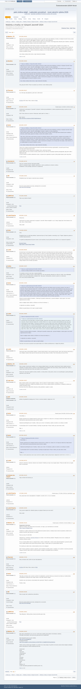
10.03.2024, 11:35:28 (23, 349)
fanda (9, 125)
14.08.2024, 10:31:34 (23, 522)
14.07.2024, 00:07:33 (23, 460)
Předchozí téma (65, 28)
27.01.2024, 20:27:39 (23, 161)
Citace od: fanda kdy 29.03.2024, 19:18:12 (30, 438)
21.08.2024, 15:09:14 (23, 611)
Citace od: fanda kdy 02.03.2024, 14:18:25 (30, 316)
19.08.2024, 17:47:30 (23, 557)
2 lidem (20, 56)
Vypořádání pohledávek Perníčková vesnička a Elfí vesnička (43, 13)
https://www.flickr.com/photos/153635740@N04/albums (30, 118)
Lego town (11, 380)
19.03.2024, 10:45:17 (23, 380)
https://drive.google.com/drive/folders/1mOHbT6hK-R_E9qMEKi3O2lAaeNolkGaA (37, 642)
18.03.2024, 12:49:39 (23, 363)
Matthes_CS (11, 36)
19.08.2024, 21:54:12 (23, 573)
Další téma (72, 28)
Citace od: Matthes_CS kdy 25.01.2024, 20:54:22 (31, 63)
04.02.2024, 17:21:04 (23, 215)
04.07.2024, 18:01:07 (23, 435)
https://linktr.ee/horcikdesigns (25, 187)
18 (15, 400)
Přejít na (54, 677)
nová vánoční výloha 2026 (58, 12)
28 (15, 64)
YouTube (21, 100)
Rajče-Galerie (22, 244)
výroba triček (27, 13)
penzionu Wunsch (35, 537)
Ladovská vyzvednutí (37, 12)
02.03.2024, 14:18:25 (23, 282)
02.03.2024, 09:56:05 (23, 249)
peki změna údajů (20, 12)
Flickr (36, 100)
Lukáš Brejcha (12, 215)
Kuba (9, 230)
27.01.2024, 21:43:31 (23, 175)
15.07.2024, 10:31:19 (23, 475)
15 (15, 232)
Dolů (6, 32)
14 (15, 108)
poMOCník (11, 195)
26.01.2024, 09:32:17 (23, 90)
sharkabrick (11, 161)
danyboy (10, 61)
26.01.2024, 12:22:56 (23, 106)
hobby (9, 266)
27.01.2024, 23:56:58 (23, 195)
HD (8, 175)
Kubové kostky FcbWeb (30, 244)
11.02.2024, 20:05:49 (23, 230)
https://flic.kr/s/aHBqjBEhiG (25, 639)
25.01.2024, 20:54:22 (23, 36)
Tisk (74, 32)
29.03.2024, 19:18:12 (23, 413)
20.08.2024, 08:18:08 (23, 591)
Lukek (9, 249)
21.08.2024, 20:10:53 (23, 631)
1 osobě (20, 156)
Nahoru (7, 671)
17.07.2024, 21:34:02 (23, 493)
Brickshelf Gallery (22, 243)
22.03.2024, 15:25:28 (23, 396)
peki (9, 396)
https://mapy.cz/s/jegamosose (25, 528)
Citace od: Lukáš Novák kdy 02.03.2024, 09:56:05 (31, 269)
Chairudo (10, 90)
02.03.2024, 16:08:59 (23, 313)
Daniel (9, 106)
